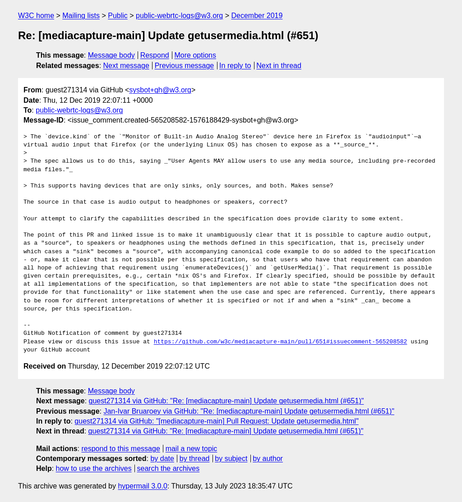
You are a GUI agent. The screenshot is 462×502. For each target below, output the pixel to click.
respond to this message (120, 448)
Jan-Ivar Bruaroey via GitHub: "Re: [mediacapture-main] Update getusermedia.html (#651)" (248, 411)
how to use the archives (94, 468)
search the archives (168, 468)
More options (196, 55)
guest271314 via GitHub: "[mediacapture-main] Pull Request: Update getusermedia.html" (216, 421)
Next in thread (278, 65)
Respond (154, 55)
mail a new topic (191, 448)
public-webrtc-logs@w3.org (179, 15)
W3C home (36, 15)
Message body (111, 55)
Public (118, 15)
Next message (126, 65)
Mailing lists (81, 15)
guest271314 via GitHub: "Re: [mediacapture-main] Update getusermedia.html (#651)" (226, 401)
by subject (231, 458)
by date (162, 458)
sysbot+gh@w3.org (160, 90)
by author (268, 458)
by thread (195, 458)
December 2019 (257, 15)
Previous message (184, 65)
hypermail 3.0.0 (142, 486)
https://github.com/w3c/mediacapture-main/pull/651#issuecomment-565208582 (280, 342)
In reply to (235, 65)
